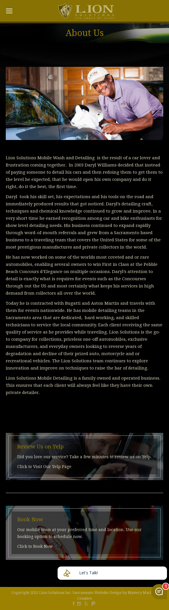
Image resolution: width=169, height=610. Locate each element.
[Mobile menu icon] (9, 10)
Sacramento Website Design (97, 592)
